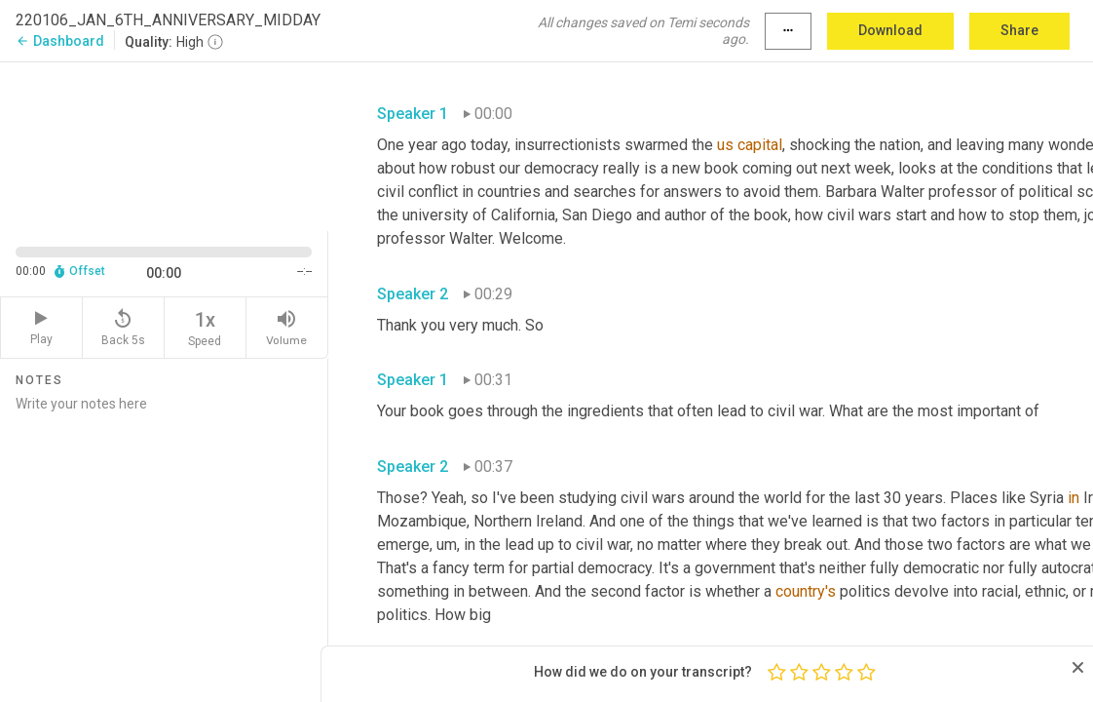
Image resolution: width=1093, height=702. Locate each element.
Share (1019, 30)
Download (890, 30)
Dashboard (60, 41)
